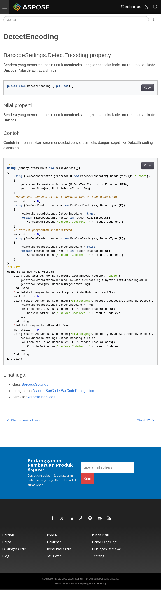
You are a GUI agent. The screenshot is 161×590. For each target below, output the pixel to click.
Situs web (54, 556)
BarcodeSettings (35, 384)
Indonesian (130, 7)
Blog (5, 556)
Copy (147, 87)
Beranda (8, 535)
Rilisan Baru (100, 535)
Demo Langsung (104, 542)
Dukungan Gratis (14, 549)
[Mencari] (76, 19)
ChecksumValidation (23, 420)
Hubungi (101, 583)
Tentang (98, 556)
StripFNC (145, 420)
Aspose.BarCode (41, 397)
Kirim (87, 478)
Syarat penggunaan (85, 583)
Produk (52, 535)
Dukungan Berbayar (106, 549)
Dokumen (54, 542)
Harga (6, 542)
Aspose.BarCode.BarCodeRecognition (63, 391)
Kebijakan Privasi (64, 583)
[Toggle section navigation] (153, 19)
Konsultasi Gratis (59, 549)
